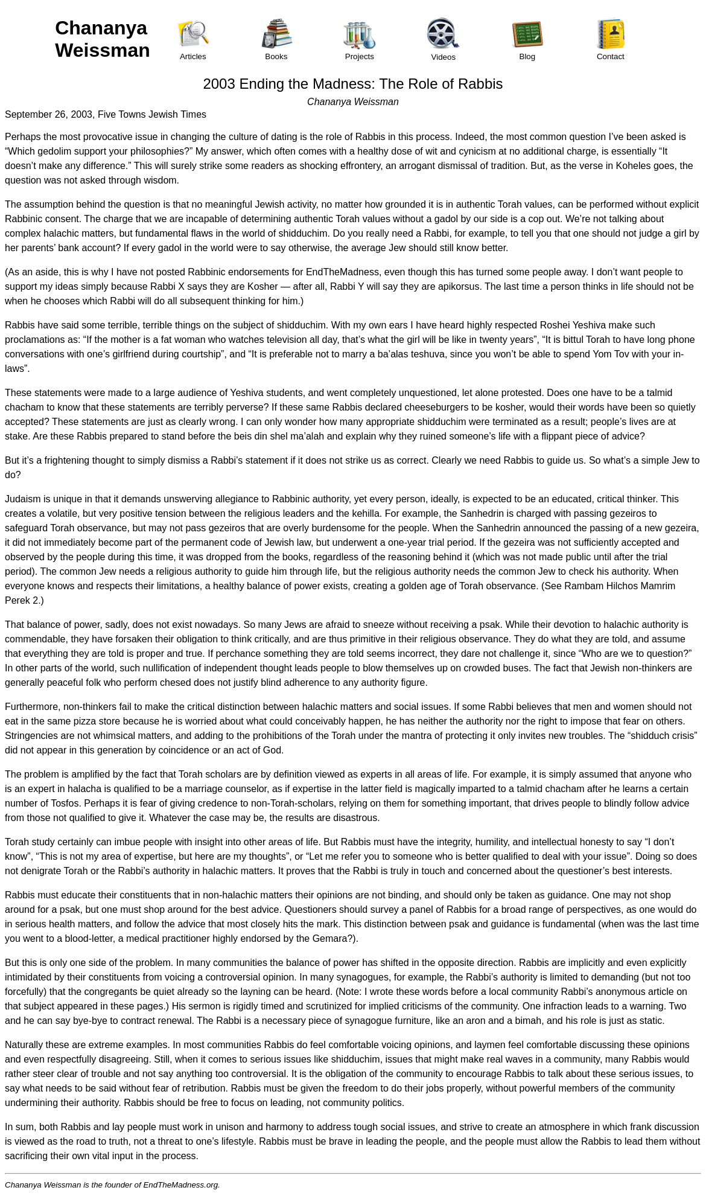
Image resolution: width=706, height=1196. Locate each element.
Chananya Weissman (102, 39)
